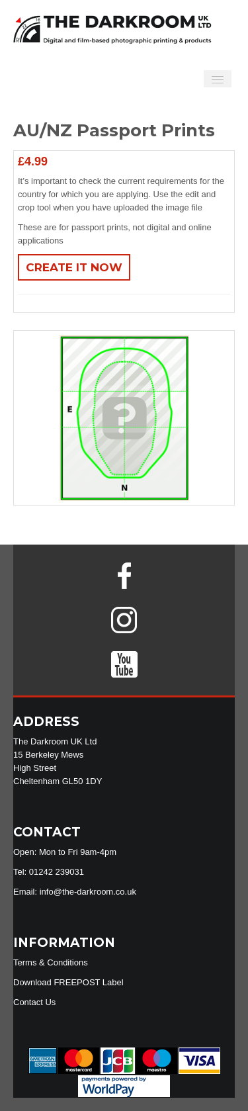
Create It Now (74, 267)
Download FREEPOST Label (68, 982)
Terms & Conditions (50, 962)
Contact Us (34, 1002)
